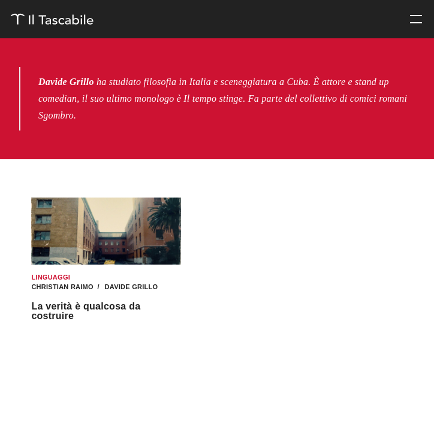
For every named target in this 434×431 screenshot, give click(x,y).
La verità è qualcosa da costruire (85, 311)
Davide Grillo (130, 286)
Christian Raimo (63, 286)
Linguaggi (50, 277)
